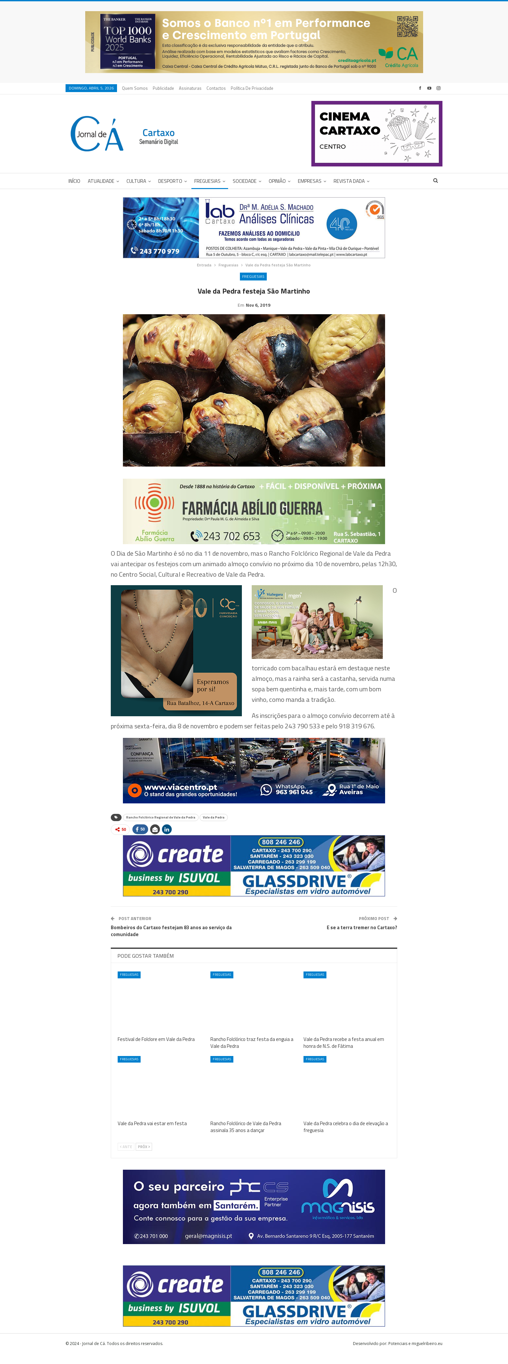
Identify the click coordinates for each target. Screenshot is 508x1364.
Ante (126, 1157)
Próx (144, 1157)
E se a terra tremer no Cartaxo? (362, 937)
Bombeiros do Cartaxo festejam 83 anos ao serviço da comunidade (171, 941)
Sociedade (245, 181)
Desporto (170, 181)
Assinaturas (190, 88)
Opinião (277, 181)
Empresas (310, 181)
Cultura (136, 181)
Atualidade (101, 181)
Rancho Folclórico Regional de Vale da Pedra (160, 827)
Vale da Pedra (214, 827)
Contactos (216, 88)
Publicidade (163, 88)
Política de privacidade (252, 88)
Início (74, 181)
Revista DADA (349, 181)
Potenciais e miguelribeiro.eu (415, 1353)
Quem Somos (135, 88)
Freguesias (207, 181)
